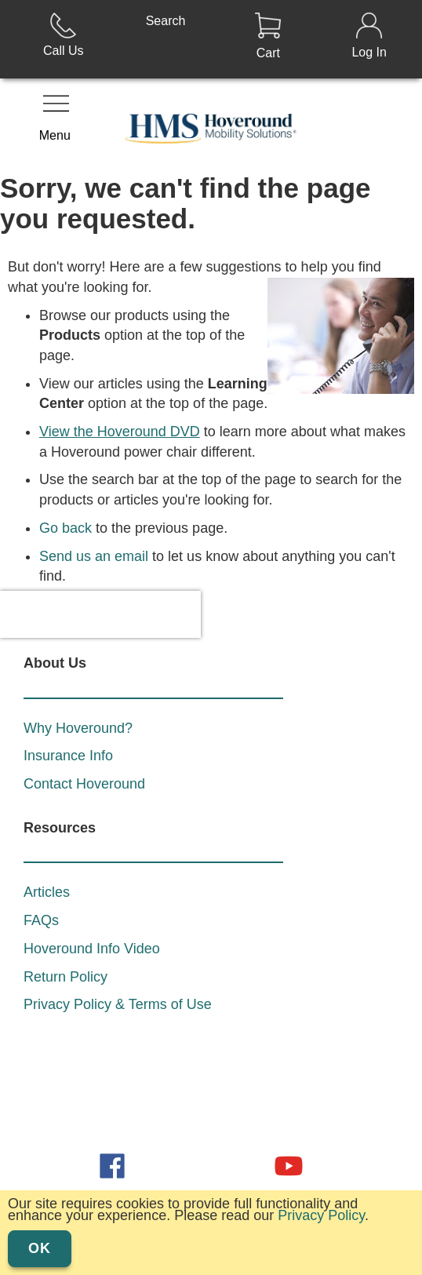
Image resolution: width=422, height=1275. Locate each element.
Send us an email (93, 556)
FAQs (41, 873)
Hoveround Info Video (92, 901)
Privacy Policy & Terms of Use (118, 957)
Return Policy (65, 930)
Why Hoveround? (78, 681)
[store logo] (211, 126)
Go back (65, 528)
